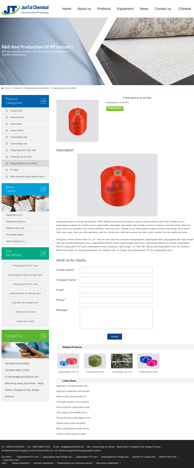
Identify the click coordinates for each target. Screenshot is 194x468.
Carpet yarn (16, 110)
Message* (62, 310)
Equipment (125, 9)
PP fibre (14, 170)
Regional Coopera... (16, 221)
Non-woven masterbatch (107, 463)
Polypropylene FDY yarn (25, 265)
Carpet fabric (17, 130)
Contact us (163, 9)
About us (84, 9)
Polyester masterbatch (43, 463)
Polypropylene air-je (95, 372)
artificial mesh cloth (25, 311)
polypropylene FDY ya (69, 372)
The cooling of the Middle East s (71, 412)
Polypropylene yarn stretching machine (74, 463)
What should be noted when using (72, 407)
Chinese (185, 9)
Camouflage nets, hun (122, 372)
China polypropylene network (88, 450)
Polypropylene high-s (148, 372)
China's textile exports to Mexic (71, 434)
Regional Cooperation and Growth (72, 391)
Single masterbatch (20, 463)
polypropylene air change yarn (25, 293)
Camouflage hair (18, 137)
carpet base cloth (25, 321)
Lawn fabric (16, 123)
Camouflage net (18, 143)
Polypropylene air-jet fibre (36, 88)
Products (104, 9)
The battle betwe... (15, 234)
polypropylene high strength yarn (25, 274)
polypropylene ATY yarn (25, 284)
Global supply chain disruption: (71, 423)
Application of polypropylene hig (71, 386)
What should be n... (16, 241)
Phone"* (61, 300)
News (144, 9)
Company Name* (66, 279)
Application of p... (15, 215)
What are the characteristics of (71, 396)
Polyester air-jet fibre (21, 156)
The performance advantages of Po (73, 418)
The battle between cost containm (72, 402)
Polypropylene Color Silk (23, 150)
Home (66, 9)
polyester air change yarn (25, 302)
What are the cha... (16, 228)
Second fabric (17, 117)
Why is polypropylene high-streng (72, 428)
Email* (60, 289)
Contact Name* (65, 269)
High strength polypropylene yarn (27, 176)
